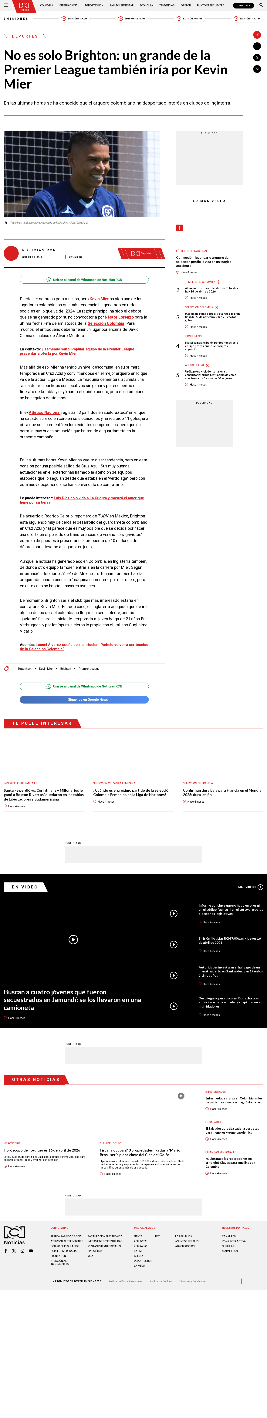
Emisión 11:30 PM (247, 18)
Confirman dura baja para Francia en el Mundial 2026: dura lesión (222, 792)
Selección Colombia (106, 323)
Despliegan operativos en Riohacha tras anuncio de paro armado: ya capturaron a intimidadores (229, 1002)
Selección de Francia (198, 783)
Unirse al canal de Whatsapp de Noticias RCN (84, 279)
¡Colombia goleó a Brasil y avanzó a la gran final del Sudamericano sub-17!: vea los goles (212, 317)
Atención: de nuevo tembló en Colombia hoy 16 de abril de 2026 (211, 289)
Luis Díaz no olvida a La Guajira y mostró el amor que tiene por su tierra (82, 500)
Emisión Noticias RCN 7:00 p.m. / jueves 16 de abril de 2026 (230, 940)
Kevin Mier (99, 298)
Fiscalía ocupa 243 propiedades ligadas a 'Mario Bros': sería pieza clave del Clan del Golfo (140, 1152)
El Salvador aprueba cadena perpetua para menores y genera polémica (232, 1130)
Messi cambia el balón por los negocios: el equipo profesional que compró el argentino (212, 346)
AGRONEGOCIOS (185, 1246)
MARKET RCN (230, 1250)
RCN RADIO (140, 1246)
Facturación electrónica (105, 1236)
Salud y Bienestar (122, 5)
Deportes (25, 36)
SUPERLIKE (228, 1246)
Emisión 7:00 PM (189, 18)
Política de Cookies (161, 1281)
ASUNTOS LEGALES (187, 1241)
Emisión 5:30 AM (74, 18)
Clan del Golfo (110, 1143)
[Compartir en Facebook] (257, 46)
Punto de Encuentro (211, 5)
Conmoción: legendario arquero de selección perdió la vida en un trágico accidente (204, 262)
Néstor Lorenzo (119, 317)
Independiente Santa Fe (20, 783)
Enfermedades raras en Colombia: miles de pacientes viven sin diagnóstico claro (233, 1100)
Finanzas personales (220, 1152)
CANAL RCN (243, 5)
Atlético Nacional (44, 412)
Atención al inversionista (60, 1262)
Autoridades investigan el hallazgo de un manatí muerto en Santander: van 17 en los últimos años (231, 971)
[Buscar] (261, 5)
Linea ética (95, 1250)
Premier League (89, 669)
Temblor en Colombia (200, 282)
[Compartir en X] (257, 58)
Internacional (69, 5)
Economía (146, 5)
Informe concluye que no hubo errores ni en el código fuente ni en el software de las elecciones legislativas (231, 909)
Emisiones (16, 18)
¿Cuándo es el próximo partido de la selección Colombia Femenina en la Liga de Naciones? (132, 792)
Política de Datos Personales (125, 1281)
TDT (157, 1236)
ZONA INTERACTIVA (234, 1241)
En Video (25, 886)
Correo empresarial (64, 1250)
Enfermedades (215, 1091)
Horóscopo (12, 1143)
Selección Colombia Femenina (114, 783)
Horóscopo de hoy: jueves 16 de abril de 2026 (42, 1150)
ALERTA (138, 1255)
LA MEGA (139, 1265)
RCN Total (141, 1241)
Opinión (186, 5)
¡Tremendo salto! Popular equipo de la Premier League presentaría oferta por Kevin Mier (77, 351)
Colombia (46, 5)
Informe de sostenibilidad (105, 1241)
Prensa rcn (58, 1255)
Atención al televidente (67, 1241)
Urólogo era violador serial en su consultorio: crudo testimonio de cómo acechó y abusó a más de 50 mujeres (210, 375)
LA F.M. (138, 1250)
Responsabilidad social (67, 1236)
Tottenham (25, 669)
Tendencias (167, 5)
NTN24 (138, 1236)
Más (250, 887)
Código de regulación (65, 1246)
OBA (90, 1255)
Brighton (65, 669)
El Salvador (213, 1122)
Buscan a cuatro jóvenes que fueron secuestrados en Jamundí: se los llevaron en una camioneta (72, 999)
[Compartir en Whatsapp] (257, 69)
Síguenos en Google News (84, 699)
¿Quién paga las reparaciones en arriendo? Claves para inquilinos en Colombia (230, 1162)
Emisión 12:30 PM (131, 18)
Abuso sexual (194, 365)
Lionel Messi (193, 336)
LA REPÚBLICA (183, 1236)
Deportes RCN (94, 5)
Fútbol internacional (192, 251)
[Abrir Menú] (6, 5)
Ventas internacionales (104, 1246)
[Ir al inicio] (24, 6)
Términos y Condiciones (193, 1281)
